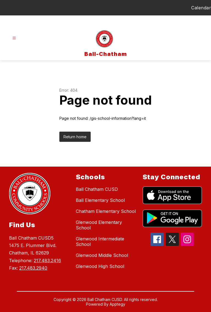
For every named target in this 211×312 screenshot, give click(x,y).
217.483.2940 (33, 268)
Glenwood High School (100, 266)
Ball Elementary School (100, 200)
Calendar (201, 7)
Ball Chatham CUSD (97, 189)
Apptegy (117, 304)
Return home (75, 136)
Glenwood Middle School (102, 255)
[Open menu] (14, 38)
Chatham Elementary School (106, 211)
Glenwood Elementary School (99, 224)
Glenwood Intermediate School (100, 241)
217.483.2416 (47, 260)
